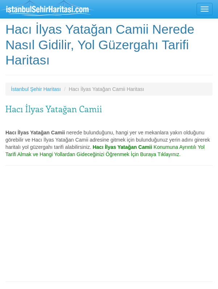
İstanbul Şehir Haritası (36, 89)
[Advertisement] (109, 223)
